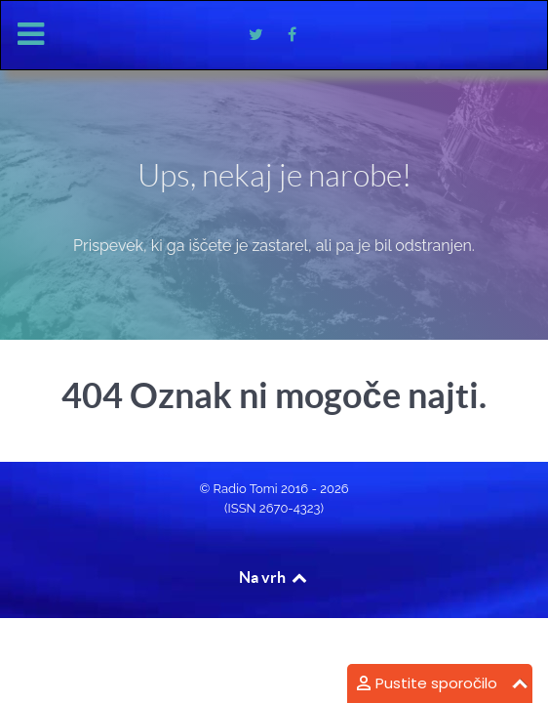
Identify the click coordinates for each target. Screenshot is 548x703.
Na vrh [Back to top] (274, 577)
